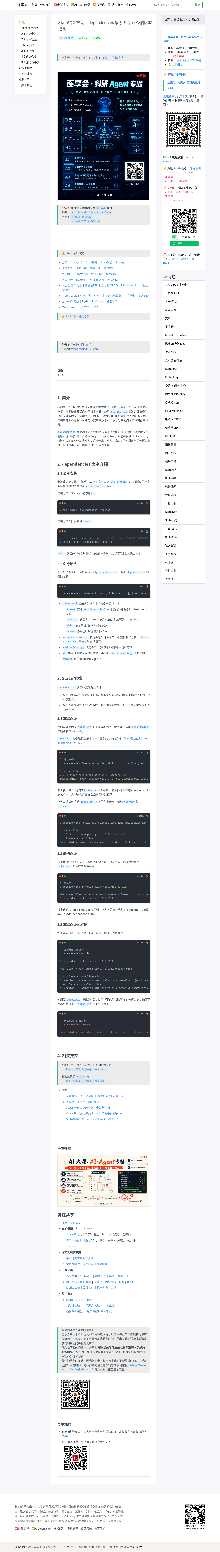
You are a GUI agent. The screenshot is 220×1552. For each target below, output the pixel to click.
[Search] (171, 5)
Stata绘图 (82, 274)
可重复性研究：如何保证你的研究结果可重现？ (95, 1096)
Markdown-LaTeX (175, 335)
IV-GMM (112, 280)
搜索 (197, 4)
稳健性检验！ (74, 1305)
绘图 (112, 1276)
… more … (72, 1246)
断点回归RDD (109, 285)
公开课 (169, 562)
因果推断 (110, 1282)
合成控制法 (172, 402)
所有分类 (71, 1276)
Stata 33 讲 (73, 1234)
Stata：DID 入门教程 (79, 1300)
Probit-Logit (69, 295)
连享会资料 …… (71, 1223)
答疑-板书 (171, 528)
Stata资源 (106, 262)
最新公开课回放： (178, 74)
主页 (75, 57)
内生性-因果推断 (72, 285)
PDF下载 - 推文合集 (78, 316)
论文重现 (170, 545)
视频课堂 (59, 1528)
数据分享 (95, 268)
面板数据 (81, 280)
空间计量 (99, 295)
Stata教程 (91, 262)
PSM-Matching (130, 285)
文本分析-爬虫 (70, 301)
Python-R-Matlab (93, 301)
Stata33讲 (171, 301)
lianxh (177, 168)
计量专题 (67, 268)
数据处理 (96, 274)
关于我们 (99, 1528)
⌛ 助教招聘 (115, 4)
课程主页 (182, 60)
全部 (64, 262)
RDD (130, 1282)
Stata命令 (121, 262)
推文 (85, 57)
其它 (95, 307)
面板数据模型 (74, 1311)
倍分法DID (91, 285)
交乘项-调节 (97, 280)
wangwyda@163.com (85, 349)
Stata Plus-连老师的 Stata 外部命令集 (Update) (95, 1113)
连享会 (22, 5)
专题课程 (109, 268)
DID (121, 1282)
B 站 (105, 57)
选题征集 (168, 96)
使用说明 (195, 168)
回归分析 (67, 280)
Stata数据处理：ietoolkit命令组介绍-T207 (92, 1119)
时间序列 (85, 295)
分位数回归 (115, 295)
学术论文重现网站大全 (80, 1258)
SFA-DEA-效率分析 (176, 284)
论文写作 (81, 268)
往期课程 (170, 495)
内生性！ (111, 1305)
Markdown (68, 307)
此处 (186, 96)
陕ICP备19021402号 (131, 1546)
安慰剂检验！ (94, 1305)
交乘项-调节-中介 (175, 385)
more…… (67, 1436)
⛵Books (131, 4)
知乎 (95, 57)
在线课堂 (117, 57)
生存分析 (129, 295)
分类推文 (45, 4)
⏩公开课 (99, 4)
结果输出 (67, 274)
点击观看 (173, 259)
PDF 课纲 (195, 60)
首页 (35, 4)
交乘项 (98, 1282)
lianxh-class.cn (84, 1228)
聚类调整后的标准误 (99, 1311)
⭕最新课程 (61, 4)
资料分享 (72, 1528)
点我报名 (177, 64)
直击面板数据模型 (77, 1240)
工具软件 (84, 307)
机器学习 (112, 301)
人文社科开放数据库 (95, 1264)
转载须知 (86, 1528)
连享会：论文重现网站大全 (82, 1102)
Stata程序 (111, 274)
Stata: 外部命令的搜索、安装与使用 (88, 1107)
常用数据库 (73, 1264)
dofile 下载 (187, 259)
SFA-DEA (143, 295)
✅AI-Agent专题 (80, 4)
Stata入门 (76, 262)
